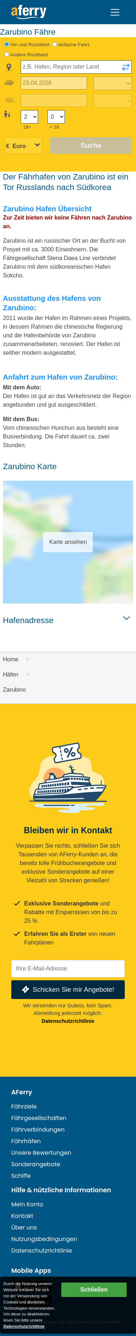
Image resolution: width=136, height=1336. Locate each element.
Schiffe (21, 1176)
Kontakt (22, 1216)
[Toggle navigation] (115, 12)
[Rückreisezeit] (113, 101)
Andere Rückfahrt (29, 54)
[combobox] (76, 67)
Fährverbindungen (38, 1129)
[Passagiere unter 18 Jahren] (56, 117)
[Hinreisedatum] (54, 83)
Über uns (24, 1227)
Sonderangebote (35, 1164)
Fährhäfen (26, 1141)
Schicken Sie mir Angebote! (67, 989)
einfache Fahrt (73, 44)
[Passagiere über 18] (29, 117)
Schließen (94, 1290)
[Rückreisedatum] (54, 100)
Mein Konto (27, 1204)
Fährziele (24, 1106)
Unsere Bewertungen (41, 1153)
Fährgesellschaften (38, 1118)
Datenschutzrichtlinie (68, 1021)
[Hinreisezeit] (113, 83)
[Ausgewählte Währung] (23, 146)
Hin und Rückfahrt (29, 44)
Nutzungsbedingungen (44, 1239)
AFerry (21, 1092)
